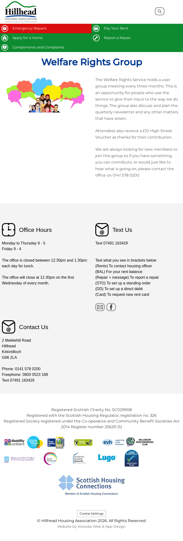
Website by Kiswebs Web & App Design (91, 526)
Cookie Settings (91, 513)
